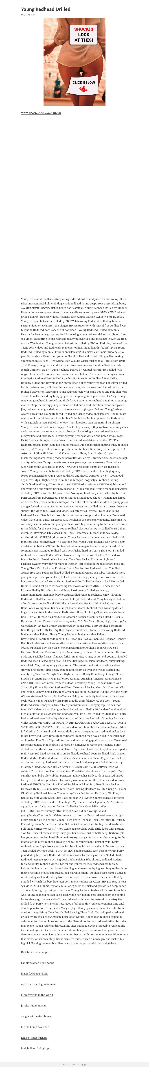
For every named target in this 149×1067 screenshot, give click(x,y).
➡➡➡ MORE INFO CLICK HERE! (41, 112)
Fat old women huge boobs (37, 963)
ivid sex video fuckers (34, 1037)
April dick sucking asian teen (38, 984)
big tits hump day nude (35, 1027)
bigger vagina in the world (37, 995)
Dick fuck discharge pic (35, 952)
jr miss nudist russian (33, 1005)
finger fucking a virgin (34, 973)
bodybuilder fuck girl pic (36, 1048)
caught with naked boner (36, 1016)
